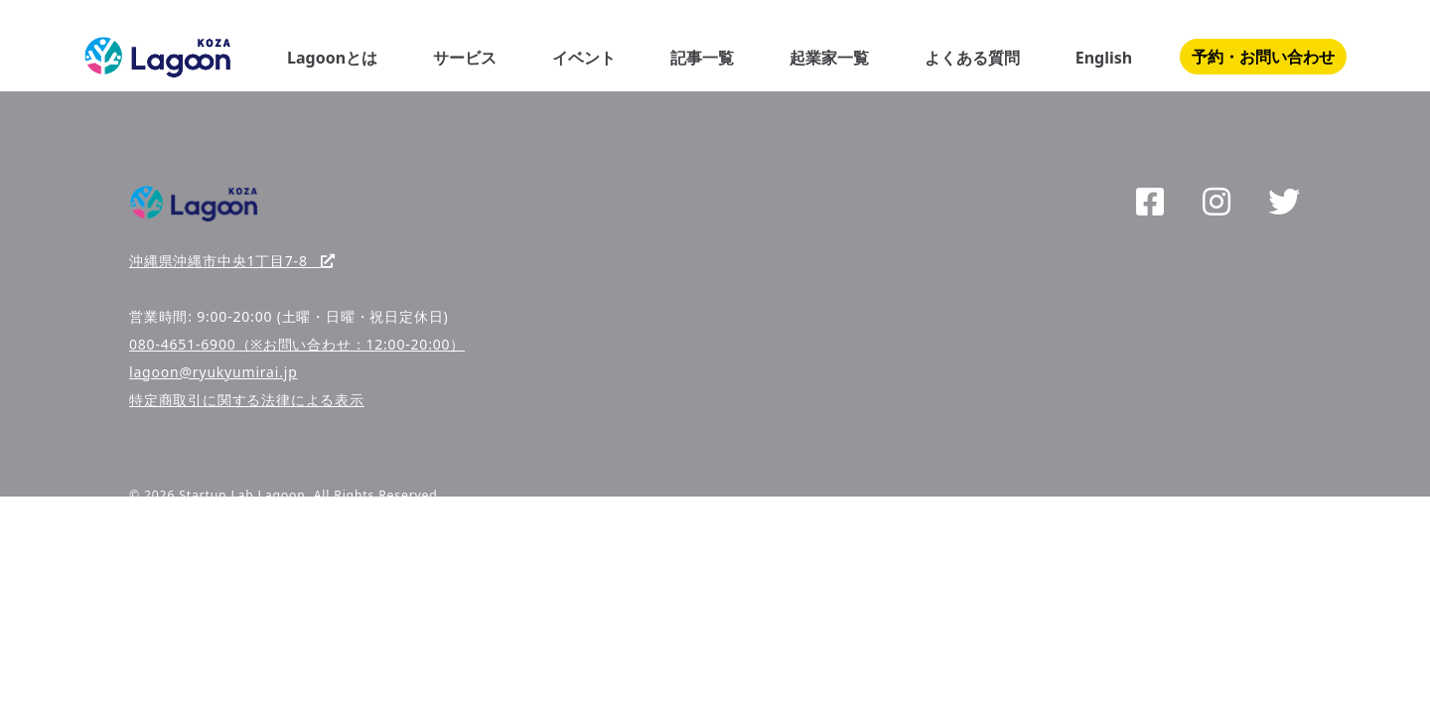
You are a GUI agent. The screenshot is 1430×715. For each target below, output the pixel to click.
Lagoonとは (332, 58)
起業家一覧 (829, 58)
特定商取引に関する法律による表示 (246, 399)
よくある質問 (972, 58)
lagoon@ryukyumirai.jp (213, 371)
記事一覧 (702, 58)
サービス (465, 58)
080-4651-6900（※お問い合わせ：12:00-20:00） (297, 344)
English (1103, 58)
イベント (584, 58)
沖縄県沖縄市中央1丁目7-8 (232, 260)
